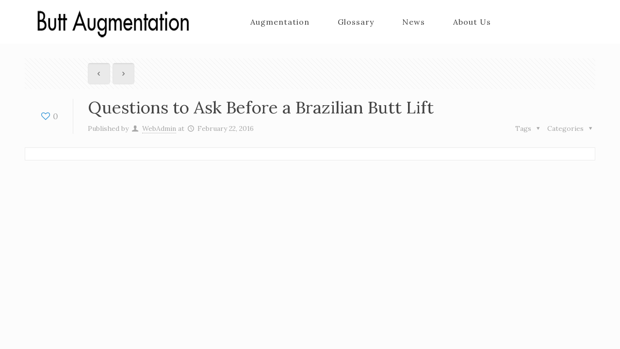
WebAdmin (159, 128)
